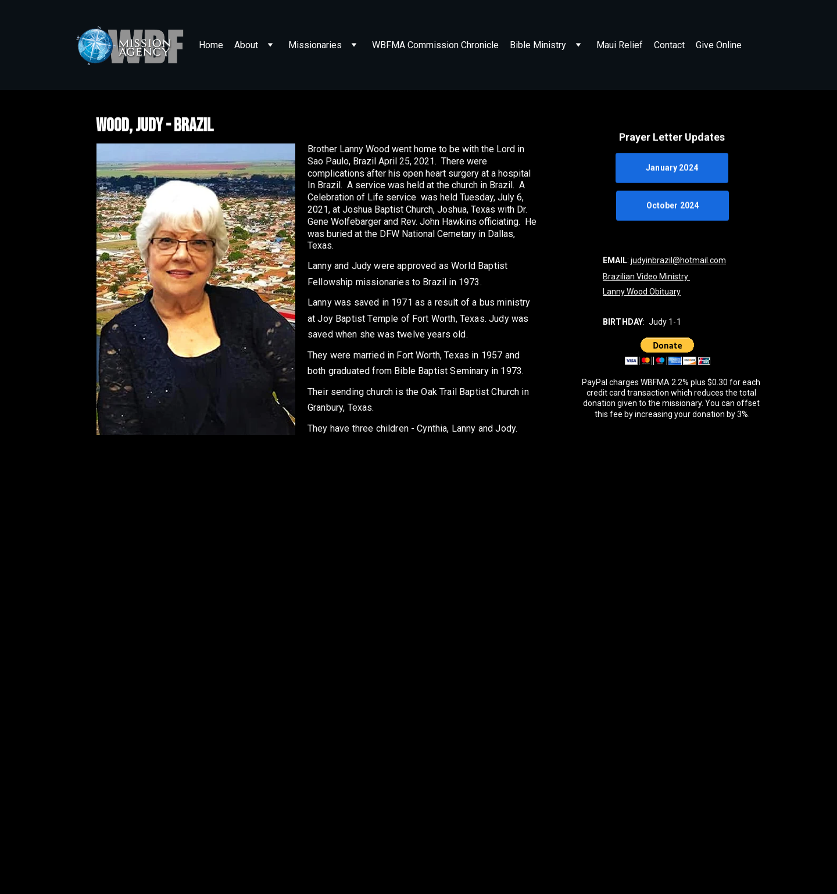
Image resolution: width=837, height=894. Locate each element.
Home (211, 45)
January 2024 (672, 168)
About (246, 45)
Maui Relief (619, 45)
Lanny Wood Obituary (642, 291)
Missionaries (315, 45)
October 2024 (672, 205)
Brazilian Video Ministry (646, 276)
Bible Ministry (538, 45)
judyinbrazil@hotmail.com (678, 260)
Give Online (719, 45)
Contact (669, 45)
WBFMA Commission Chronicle (435, 45)
